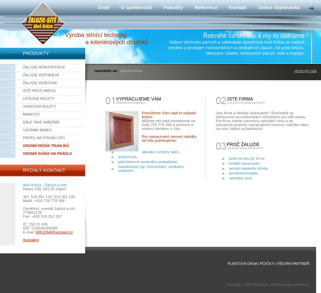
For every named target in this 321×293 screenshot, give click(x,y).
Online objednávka (279, 7)
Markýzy (31, 114)
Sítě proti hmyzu (39, 91)
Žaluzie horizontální (44, 67)
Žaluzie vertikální (41, 75)
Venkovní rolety (39, 106)
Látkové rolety (38, 99)
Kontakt (238, 7)
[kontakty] (31, 240)
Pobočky (173, 7)
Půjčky (267, 264)
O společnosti (136, 7)
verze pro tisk (305, 71)
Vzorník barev (37, 130)
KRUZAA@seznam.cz (54, 232)
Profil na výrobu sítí (44, 138)
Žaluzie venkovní (40, 83)
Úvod (103, 7)
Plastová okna (242, 264)
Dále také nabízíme (41, 122)
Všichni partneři (293, 264)
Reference (206, 7)
